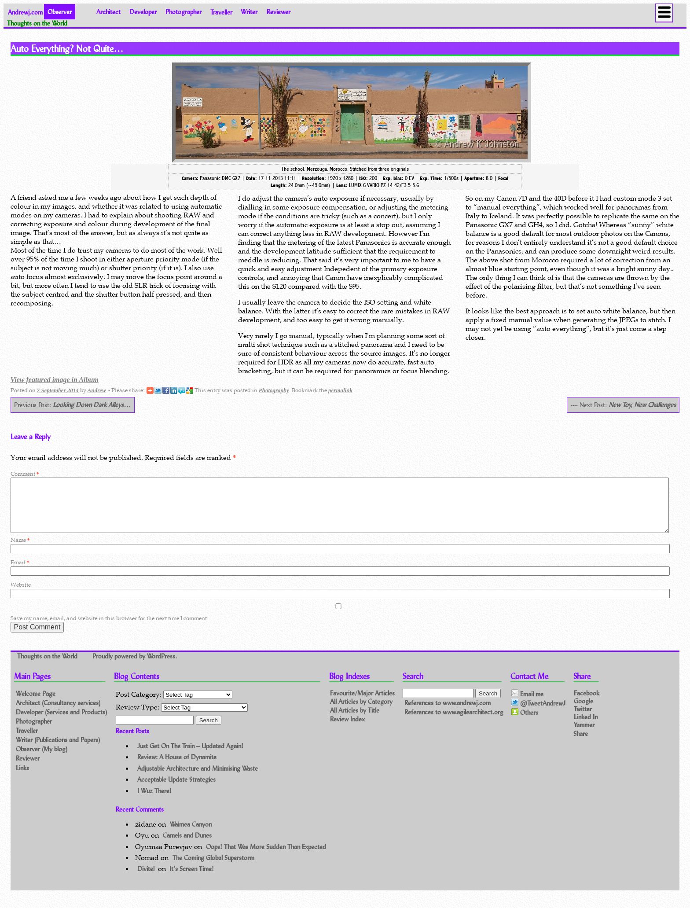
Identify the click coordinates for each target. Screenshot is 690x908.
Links (22, 778)
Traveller (221, 11)
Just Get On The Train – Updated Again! (190, 756)
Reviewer (278, 11)
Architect (108, 11)
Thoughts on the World (48, 667)
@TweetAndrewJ (538, 713)
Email (20, 573)
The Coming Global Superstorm (213, 868)
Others (524, 723)
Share (580, 743)
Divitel (145, 879)
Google (583, 711)
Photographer (183, 11)
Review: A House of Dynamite (177, 767)
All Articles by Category (361, 712)
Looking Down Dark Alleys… (92, 405)
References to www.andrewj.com (447, 713)
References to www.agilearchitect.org (453, 722)
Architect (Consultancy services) (58, 713)
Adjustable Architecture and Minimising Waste (197, 779)
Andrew (97, 390)
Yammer (584, 735)
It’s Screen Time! (191, 879)
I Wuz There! (154, 801)
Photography (274, 390)
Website (21, 595)
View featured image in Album (55, 379)
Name (20, 550)
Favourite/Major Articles (362, 703)
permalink (340, 390)
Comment (25, 474)
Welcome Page (35, 704)
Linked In (586, 727)
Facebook (586, 703)
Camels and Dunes (187, 846)
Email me (527, 704)
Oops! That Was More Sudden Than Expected (266, 857)
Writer (249, 11)
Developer (143, 11)
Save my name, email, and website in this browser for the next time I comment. (109, 628)
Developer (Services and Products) (61, 722)
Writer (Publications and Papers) (58, 750)
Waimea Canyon (191, 835)
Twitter (583, 719)
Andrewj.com (25, 11)
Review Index (347, 730)
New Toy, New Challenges (642, 405)
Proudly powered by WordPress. (134, 667)
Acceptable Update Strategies (176, 790)
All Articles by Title (354, 721)
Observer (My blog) (41, 759)
